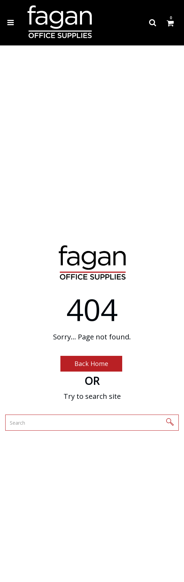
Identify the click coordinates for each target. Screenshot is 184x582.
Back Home (91, 363)
